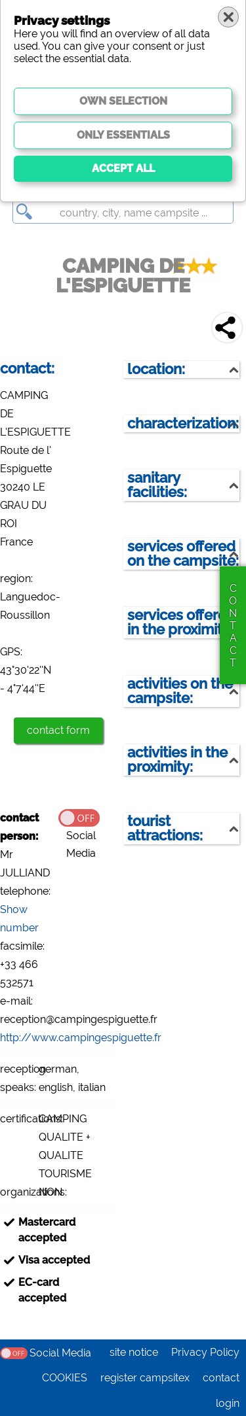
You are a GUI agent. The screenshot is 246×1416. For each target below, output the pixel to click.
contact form (58, 730)
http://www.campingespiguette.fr (80, 1037)
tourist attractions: (165, 828)
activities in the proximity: (177, 759)
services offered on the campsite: (183, 553)
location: (156, 369)
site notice (134, 1352)
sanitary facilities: (157, 485)
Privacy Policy (205, 1352)
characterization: (183, 423)
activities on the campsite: (180, 691)
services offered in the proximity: (181, 622)
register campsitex (145, 1378)
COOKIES (64, 1378)
